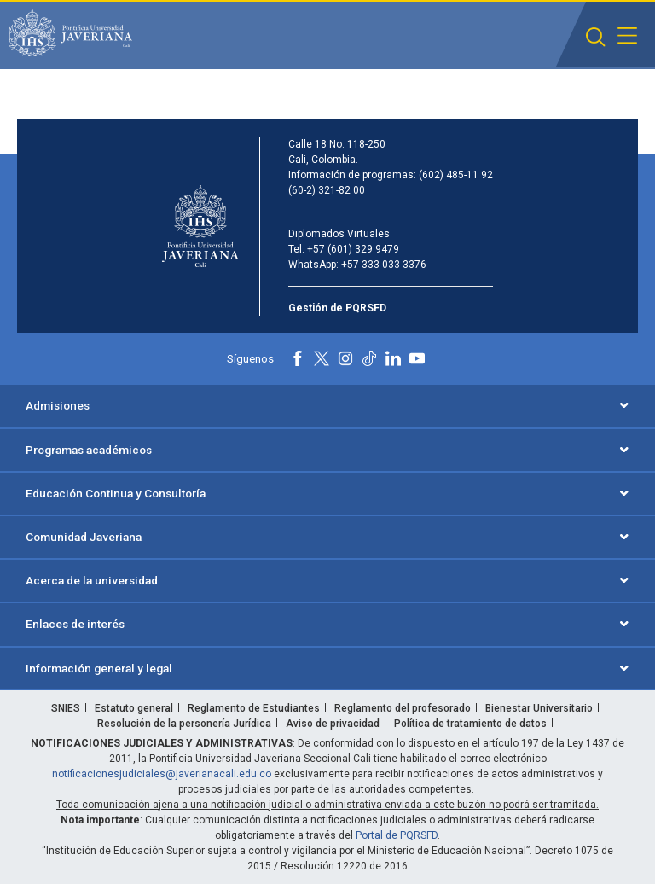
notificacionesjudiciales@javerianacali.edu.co (161, 774)
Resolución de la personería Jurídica (184, 724)
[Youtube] (417, 358)
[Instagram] (345, 358)
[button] (596, 37)
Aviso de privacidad (333, 724)
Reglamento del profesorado (402, 708)
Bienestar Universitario (539, 708)
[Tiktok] (369, 358)
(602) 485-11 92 (456, 175)
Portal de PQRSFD (397, 835)
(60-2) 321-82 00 (326, 190)
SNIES (65, 708)
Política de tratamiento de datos (470, 724)
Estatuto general (134, 708)
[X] (321, 358)
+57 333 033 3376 (383, 264)
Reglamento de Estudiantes (254, 708)
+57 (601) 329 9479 (353, 249)
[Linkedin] (393, 358)
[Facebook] (297, 358)
